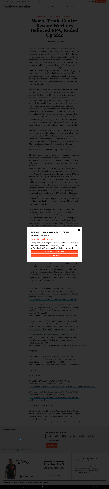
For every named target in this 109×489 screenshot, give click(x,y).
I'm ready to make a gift (54, 252)
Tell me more (54, 256)
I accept (95, 487)
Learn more (70, 487)
